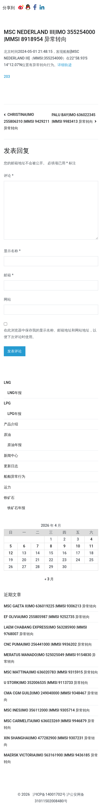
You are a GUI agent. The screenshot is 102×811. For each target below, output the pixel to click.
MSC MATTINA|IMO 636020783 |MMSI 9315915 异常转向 (51, 672)
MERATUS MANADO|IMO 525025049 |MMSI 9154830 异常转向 (50, 658)
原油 (7, 435)
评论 (8, 176)
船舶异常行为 (14, 476)
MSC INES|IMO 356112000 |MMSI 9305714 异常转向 (47, 710)
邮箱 (8, 275)
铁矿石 (9, 498)
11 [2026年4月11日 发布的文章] (91, 546)
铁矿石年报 (16, 508)
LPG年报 (14, 414)
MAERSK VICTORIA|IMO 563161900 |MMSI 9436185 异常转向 (51, 758)
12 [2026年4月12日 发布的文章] (11, 553)
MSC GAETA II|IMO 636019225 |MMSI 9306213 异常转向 (50, 606)
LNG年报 (14, 393)
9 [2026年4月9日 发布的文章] (64, 546)
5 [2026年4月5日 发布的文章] (11, 546)
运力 (7, 487)
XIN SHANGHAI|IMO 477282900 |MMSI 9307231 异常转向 (49, 741)
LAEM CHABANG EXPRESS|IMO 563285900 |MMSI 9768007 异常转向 (45, 630)
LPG (7, 403)
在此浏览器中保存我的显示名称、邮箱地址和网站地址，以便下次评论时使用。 (50, 333)
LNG (7, 382)
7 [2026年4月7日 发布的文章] (38, 546)
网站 (7, 299)
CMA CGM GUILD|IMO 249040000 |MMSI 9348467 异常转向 (51, 696)
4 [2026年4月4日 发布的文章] (91, 539)
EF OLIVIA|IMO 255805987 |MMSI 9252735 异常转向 (47, 617)
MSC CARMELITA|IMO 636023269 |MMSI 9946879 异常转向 (49, 724)
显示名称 (12, 251)
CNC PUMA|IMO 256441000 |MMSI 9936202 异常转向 (48, 644)
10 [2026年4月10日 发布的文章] (78, 546)
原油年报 (14, 445)
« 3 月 (49, 579)
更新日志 (11, 466)
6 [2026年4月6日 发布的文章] (24, 546)
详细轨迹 (64, 65)
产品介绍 (11, 424)
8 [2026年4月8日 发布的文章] (51, 546)
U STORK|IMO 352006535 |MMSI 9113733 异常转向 (46, 683)
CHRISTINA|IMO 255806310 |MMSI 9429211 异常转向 (27, 121)
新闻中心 (11, 455)
